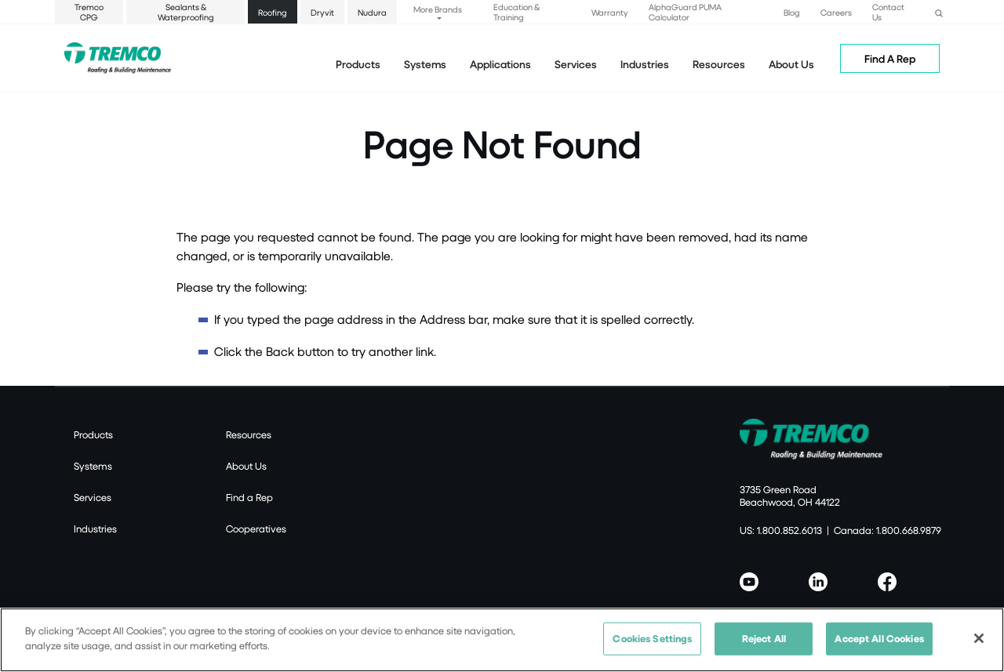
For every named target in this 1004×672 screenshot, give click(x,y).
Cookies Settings (652, 646)
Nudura (372, 12)
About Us (791, 64)
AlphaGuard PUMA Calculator (685, 12)
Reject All (764, 646)
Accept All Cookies (879, 646)
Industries (95, 528)
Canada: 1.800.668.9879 (887, 530)
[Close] (979, 646)
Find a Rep (249, 497)
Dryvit (322, 12)
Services (92, 497)
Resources (719, 64)
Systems (93, 466)
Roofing (272, 12)
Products (358, 64)
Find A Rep (889, 58)
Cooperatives (256, 528)
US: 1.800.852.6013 (781, 530)
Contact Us (888, 12)
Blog (792, 12)
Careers (836, 12)
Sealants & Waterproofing (186, 12)
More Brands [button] (437, 9)
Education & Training (516, 12)
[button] (939, 11)
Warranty (609, 12)
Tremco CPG (89, 12)
